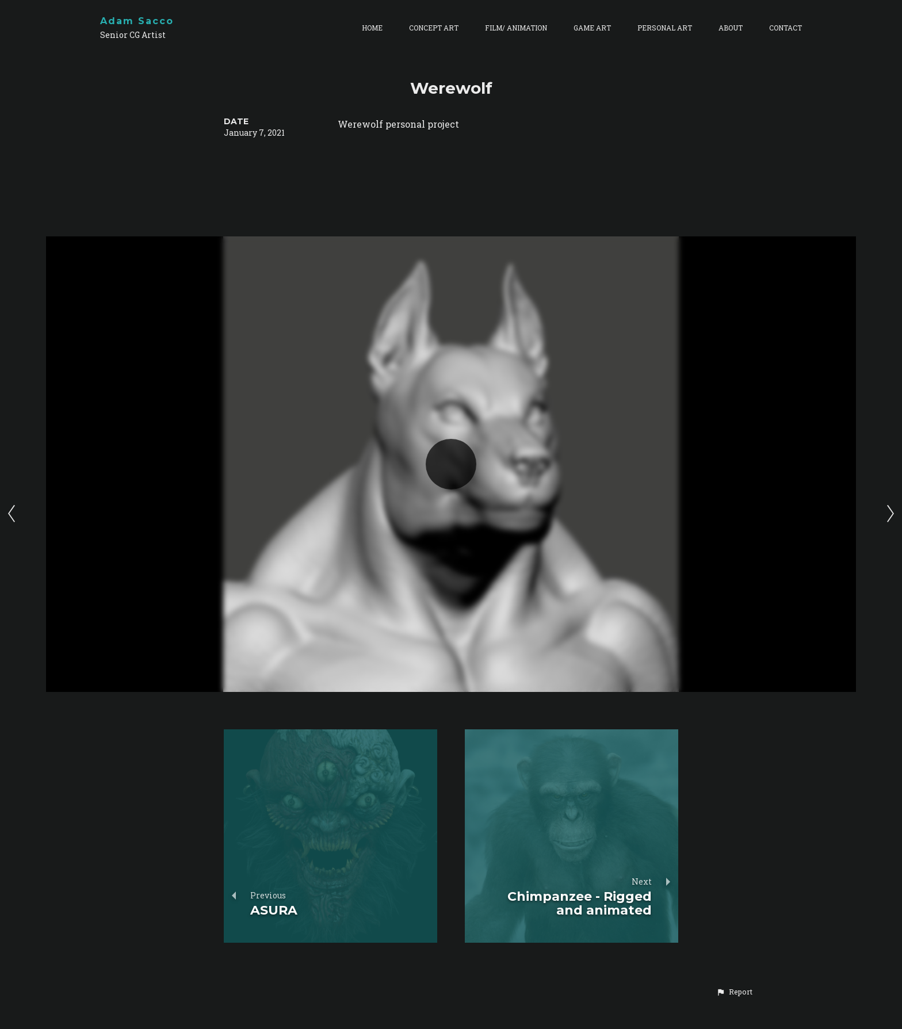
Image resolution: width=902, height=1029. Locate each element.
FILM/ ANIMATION (516, 27)
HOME (372, 27)
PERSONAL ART (664, 27)
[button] (734, 992)
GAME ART (592, 27)
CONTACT (785, 27)
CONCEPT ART (433, 27)
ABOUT (730, 27)
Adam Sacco (137, 21)
